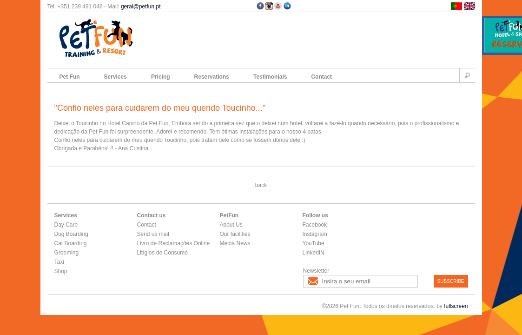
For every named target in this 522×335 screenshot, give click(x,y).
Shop (60, 271)
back (261, 185)
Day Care (66, 224)
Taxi (59, 262)
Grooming (66, 252)
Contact (321, 77)
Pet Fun (69, 77)
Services (115, 77)
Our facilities (235, 234)
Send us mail (153, 234)
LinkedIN (313, 252)
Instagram (315, 234)
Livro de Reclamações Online (173, 243)
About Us (231, 224)
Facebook (315, 224)
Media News (235, 243)
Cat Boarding (70, 243)
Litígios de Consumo (162, 252)
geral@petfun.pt (141, 6)
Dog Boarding (71, 234)
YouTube (313, 243)
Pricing (160, 77)
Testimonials (270, 77)
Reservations (211, 77)
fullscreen (456, 306)
